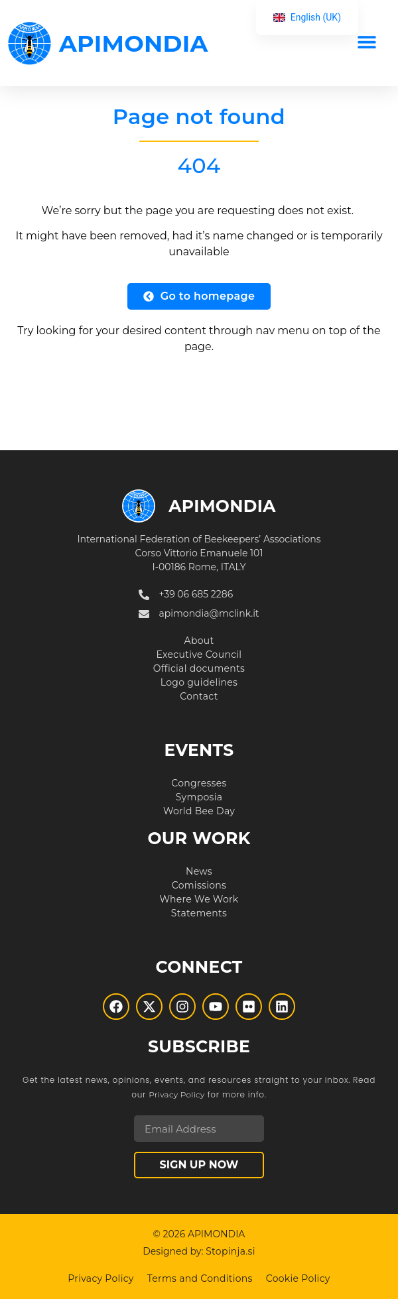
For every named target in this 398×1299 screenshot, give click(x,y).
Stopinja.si (230, 1251)
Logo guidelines (199, 682)
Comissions (199, 885)
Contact (199, 696)
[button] (366, 41)
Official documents (199, 668)
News (199, 871)
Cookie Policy (298, 1278)
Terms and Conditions (200, 1278)
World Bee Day (199, 811)
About (199, 641)
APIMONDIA (133, 43)
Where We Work (198, 899)
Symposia (199, 797)
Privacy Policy (176, 1094)
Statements (199, 913)
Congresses (198, 783)
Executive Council (199, 654)
